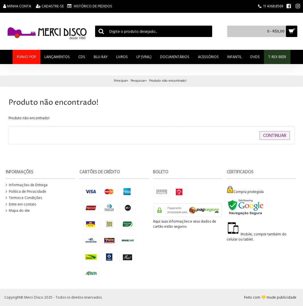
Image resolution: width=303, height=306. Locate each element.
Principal (120, 80)
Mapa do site (18, 211)
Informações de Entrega (27, 185)
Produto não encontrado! (168, 80)
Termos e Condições (24, 198)
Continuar (274, 135)
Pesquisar (138, 80)
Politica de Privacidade (26, 192)
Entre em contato (21, 205)
